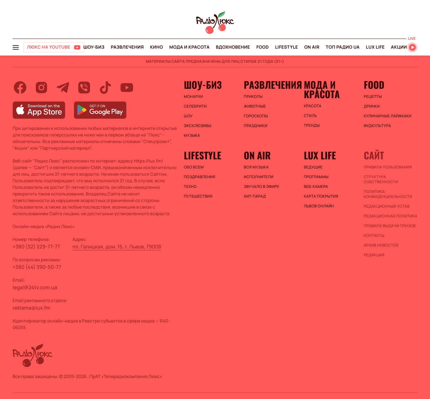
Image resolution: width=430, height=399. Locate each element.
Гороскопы (256, 116)
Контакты (374, 235)
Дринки (372, 106)
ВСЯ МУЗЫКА (256, 167)
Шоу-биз (93, 47)
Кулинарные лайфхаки (387, 116)
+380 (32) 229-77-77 (36, 246)
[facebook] (20, 87)
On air (311, 47)
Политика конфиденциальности (388, 194)
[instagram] (41, 87)
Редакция (374, 255)
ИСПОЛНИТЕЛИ (258, 176)
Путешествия (198, 196)
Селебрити (195, 106)
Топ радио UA (343, 47)
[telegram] (62, 87)
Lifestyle (286, 47)
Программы (316, 176)
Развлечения (127, 47)
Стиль (310, 115)
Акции (399, 47)
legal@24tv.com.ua (35, 287)
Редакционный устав (387, 206)
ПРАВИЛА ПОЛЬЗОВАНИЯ (388, 167)
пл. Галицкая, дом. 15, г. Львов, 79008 (117, 246)
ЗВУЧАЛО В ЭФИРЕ (261, 186)
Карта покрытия (321, 196)
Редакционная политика (390, 216)
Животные (255, 106)
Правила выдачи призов (390, 225)
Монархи (193, 96)
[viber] (84, 87)
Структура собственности (381, 179)
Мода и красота (189, 47)
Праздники (255, 125)
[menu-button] (16, 47)
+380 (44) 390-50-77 (37, 266)
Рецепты (373, 96)
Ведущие (313, 167)
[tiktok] (105, 87)
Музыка (192, 135)
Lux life (375, 47)
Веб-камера (316, 186)
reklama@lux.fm (31, 307)
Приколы (253, 96)
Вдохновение (233, 47)
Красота (312, 106)
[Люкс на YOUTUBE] (54, 47)
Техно (190, 186)
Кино (156, 47)
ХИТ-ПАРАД (255, 196)
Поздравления (199, 176)
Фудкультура (377, 125)
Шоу (188, 116)
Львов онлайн (319, 206)
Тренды (312, 125)
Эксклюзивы (198, 125)
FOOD (262, 47)
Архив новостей (381, 245)
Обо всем (194, 167)
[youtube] (126, 87)
